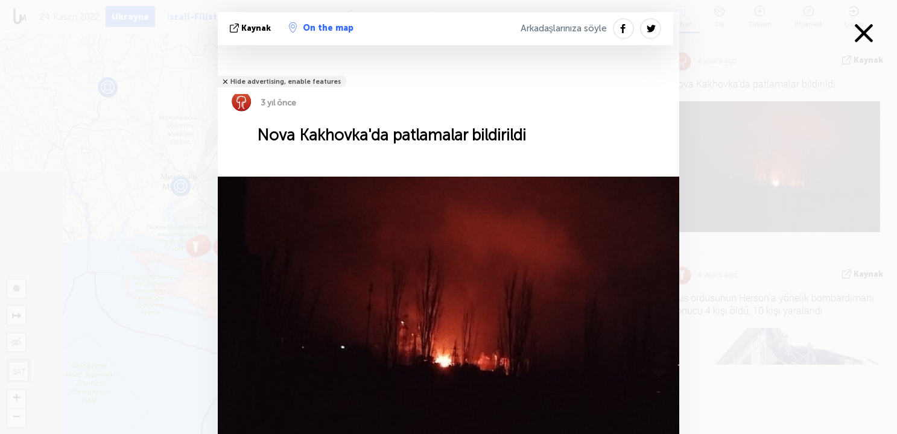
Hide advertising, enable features (285, 82)
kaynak (251, 28)
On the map (321, 27)
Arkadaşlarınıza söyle (564, 28)
